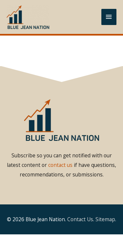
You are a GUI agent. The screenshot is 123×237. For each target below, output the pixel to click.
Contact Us (80, 219)
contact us (60, 165)
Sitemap (105, 219)
